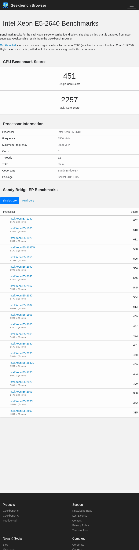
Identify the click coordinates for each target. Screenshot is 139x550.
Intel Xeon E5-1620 (21, 237)
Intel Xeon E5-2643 (21, 276)
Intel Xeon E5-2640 (21, 343)
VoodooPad (9, 520)
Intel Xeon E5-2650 (21, 372)
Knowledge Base (82, 510)
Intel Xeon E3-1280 (21, 218)
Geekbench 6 (8, 45)
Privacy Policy (80, 525)
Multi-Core (28, 200)
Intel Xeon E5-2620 (21, 381)
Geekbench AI (11, 515)
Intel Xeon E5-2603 (21, 410)
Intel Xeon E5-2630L (22, 362)
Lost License (79, 515)
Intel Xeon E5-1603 (21, 314)
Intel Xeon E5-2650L (22, 401)
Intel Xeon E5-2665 (21, 334)
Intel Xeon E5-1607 (21, 305)
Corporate (78, 544)
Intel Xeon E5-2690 (21, 266)
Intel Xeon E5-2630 (21, 353)
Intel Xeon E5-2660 (21, 324)
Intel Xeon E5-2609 (21, 391)
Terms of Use (80, 530)
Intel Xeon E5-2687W (22, 247)
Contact (77, 520)
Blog (5, 544)
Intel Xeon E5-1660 (21, 228)
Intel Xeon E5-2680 (21, 295)
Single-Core (10, 200)
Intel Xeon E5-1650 (21, 257)
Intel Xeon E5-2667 (21, 286)
